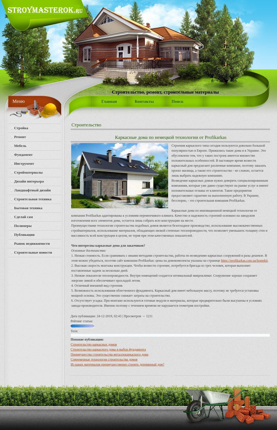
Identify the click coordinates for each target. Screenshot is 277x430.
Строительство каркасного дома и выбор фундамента (108, 349)
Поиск (177, 101)
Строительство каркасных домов (94, 344)
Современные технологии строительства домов (104, 359)
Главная (109, 101)
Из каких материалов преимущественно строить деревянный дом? (117, 364)
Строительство (86, 125)
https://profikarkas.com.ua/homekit (244, 260)
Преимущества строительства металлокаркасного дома (109, 354)
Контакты (144, 101)
